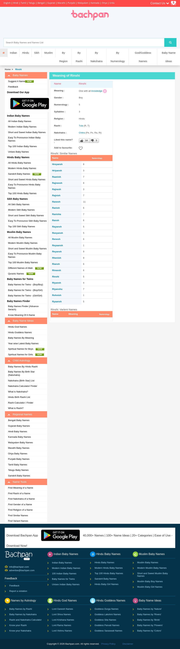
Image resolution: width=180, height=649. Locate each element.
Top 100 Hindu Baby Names (22, 193)
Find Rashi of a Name (19, 493)
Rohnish (56, 295)
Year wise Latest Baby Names (23, 343)
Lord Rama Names (61, 625)
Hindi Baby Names (17, 431)
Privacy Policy (108, 644)
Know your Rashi (18, 625)
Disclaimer (128, 644)
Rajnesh (56, 189)
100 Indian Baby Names (64, 573)
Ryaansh (57, 301)
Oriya (104, 2)
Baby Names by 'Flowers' (150, 625)
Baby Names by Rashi (20, 609)
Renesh (56, 239)
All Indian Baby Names (19, 121)
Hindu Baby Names (104, 562)
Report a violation (18, 591)
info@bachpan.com (9, 567)
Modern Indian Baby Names (22, 126)
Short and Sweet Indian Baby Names (27, 132)
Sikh (36, 52)
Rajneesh (57, 183)
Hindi (15, 2)
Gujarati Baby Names (19, 426)
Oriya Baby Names (17, 453)
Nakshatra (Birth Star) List (21, 380)
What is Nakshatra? (18, 391)
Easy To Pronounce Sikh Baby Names (27, 221)
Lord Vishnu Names (62, 630)
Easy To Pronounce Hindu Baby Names (24, 186)
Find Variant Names (18, 521)
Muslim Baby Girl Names (149, 587)
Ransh (55, 220)
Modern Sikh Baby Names (21, 210)
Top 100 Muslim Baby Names (23, 262)
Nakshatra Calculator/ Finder (22, 386)
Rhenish (56, 258)
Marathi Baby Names (18, 448)
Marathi (61, 2)
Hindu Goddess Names (20, 332)
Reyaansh (57, 245)
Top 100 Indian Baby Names (22, 146)
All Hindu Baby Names (19, 163)
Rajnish (56, 195)
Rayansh (57, 226)
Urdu (112, 2)
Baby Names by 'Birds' (148, 619)
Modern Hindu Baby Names (22, 168)
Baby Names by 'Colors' (149, 630)
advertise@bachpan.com (9, 570)
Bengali (41, 2)
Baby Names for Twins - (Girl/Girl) (25, 295)
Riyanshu (57, 289)
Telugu (31, 2)
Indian (13, 52)
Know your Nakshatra (20, 630)
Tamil (23, 2)
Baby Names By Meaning (21, 338)
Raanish (56, 177)
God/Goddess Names (143, 57)
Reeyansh (57, 233)
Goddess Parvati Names (107, 625)
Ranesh (56, 201)
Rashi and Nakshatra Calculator (25, 619)
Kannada (95, 2)
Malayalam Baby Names (20, 442)
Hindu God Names (17, 326)
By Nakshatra (96, 57)
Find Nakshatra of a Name (21, 498)
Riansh (56, 264)
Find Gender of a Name (20, 504)
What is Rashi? (15, 408)
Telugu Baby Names (18, 470)
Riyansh (56, 282)
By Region (63, 57)
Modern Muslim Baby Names (22, 243)
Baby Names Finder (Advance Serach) (23, 308)
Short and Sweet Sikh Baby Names (26, 215)
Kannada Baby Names (19, 437)
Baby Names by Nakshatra (23, 614)
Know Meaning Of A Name (21, 315)
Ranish (56, 208)
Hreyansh (57, 164)
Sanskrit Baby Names (24, 174)
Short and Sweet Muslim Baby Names (27, 248)
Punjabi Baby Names (18, 459)
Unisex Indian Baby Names (66, 584)
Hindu (25, 52)
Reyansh (57, 251)
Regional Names (20, 414)
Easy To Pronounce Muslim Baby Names (25, 255)
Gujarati (51, 2)
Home (8, 69)
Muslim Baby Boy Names (150, 581)
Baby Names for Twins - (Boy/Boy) (25, 284)
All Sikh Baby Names (18, 204)
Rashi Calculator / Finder (20, 402)
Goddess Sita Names (105, 619)
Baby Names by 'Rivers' (149, 614)
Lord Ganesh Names (62, 609)
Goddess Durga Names (106, 609)
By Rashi (79, 57)
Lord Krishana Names (63, 619)
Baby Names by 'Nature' (149, 609)
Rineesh (56, 270)
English (7, 2)
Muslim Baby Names (147, 562)
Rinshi (18, 69)
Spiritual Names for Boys (26, 349)
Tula (81, 125)
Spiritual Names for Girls (26, 354)
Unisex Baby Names (18, 151)
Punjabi (71, 2)
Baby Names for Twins (63, 579)
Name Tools (17, 481)
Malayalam (83, 2)
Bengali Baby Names (18, 420)
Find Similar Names (18, 515)
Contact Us (159, 3)
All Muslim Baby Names (20, 237)
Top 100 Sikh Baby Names (21, 226)
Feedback (13, 86)
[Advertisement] (102, 29)
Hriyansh (57, 170)
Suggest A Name (21, 81)
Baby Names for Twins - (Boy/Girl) (25, 290)
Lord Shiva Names (61, 614)
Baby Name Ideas (168, 57)
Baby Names (18, 75)
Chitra (82, 132)
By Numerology (118, 57)
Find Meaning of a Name (20, 487)
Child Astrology (19, 360)
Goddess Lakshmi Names (108, 614)
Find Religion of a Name (20, 510)
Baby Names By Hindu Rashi (23, 366)
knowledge (96, 91)
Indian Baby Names (62, 562)
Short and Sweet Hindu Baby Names (26, 179)
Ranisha (56, 214)
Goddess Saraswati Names (108, 630)
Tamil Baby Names (17, 464)
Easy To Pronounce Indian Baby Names (24, 139)
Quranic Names (21, 273)
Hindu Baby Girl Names (106, 584)
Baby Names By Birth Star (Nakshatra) (21, 373)
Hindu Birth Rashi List (19, 397)
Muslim (48, 52)
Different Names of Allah (26, 268)
